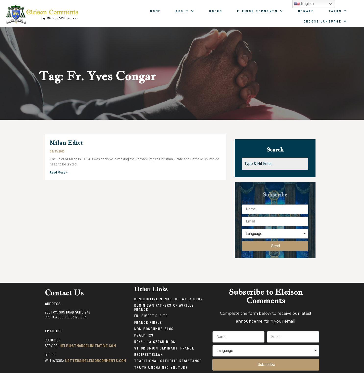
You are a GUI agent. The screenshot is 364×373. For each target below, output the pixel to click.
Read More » (59, 172)
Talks (338, 11)
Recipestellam (148, 354)
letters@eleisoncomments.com (95, 360)
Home (155, 11)
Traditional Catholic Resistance (168, 361)
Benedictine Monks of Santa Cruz (168, 299)
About (185, 11)
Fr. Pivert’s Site (151, 316)
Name (247, 202)
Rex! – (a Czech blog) (155, 342)
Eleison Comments (260, 11)
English (304, 4)
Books (215, 11)
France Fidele (148, 322)
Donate (306, 11)
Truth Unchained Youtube (161, 367)
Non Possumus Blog (154, 329)
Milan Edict (66, 142)
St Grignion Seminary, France (164, 348)
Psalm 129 (143, 335)
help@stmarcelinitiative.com (88, 345)
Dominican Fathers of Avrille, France (164, 307)
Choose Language (325, 21)
